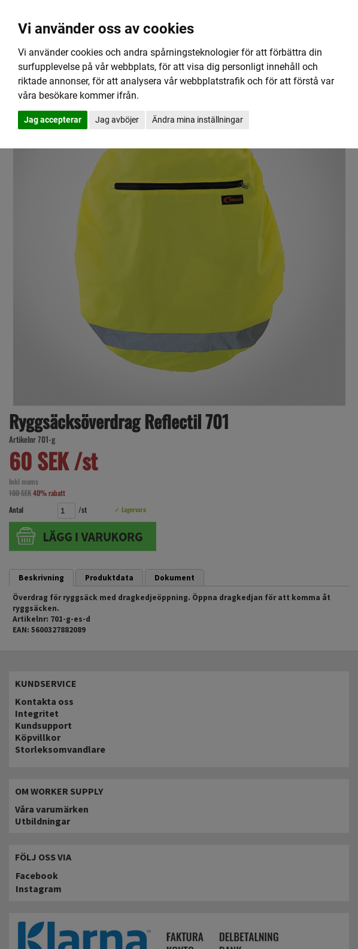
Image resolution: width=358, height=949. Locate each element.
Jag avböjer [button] (117, 119)
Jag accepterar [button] (52, 119)
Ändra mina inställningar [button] (197, 119)
